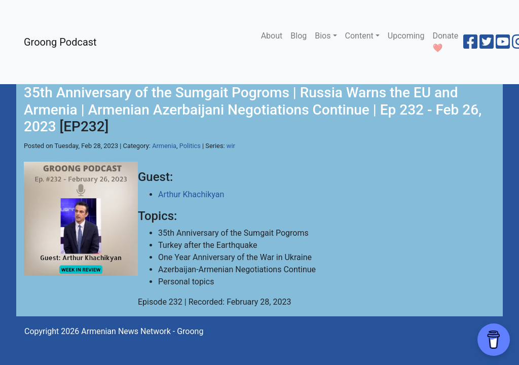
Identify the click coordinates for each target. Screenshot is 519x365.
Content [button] (359, 36)
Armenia (164, 146)
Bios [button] (322, 36)
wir (231, 146)
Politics (190, 146)
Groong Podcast (60, 42)
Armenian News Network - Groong (142, 331)
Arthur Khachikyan (191, 194)
